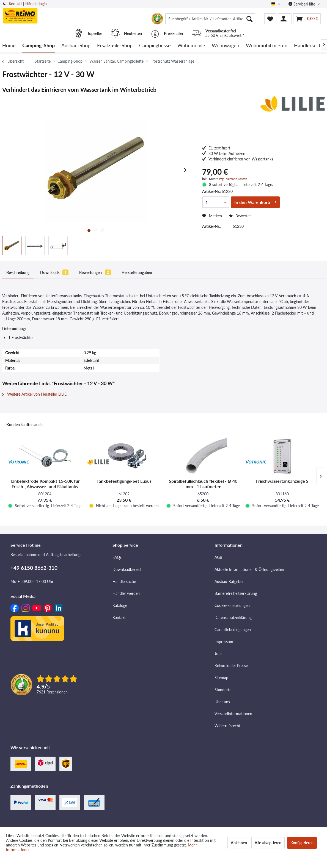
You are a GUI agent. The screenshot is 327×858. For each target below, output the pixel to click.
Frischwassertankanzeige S (282, 481)
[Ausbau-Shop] (75, 45)
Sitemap (221, 677)
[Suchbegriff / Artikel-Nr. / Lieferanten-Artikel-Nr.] (210, 18)
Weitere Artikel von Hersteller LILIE (34, 394)
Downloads (54, 272)
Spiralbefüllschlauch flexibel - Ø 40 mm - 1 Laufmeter (203, 483)
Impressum (224, 641)
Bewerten (240, 215)
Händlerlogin (36, 3)
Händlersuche (124, 581)
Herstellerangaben (137, 272)
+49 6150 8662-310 (33, 568)
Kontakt (15, 3)
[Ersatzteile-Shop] (115, 45)
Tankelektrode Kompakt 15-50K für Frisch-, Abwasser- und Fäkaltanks (45, 483)
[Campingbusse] (155, 45)
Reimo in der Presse (231, 665)
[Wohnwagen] (225, 45)
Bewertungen (95, 272)
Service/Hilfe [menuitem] (302, 4)
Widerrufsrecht (227, 725)
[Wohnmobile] (191, 45)
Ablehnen (239, 842)
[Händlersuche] (309, 45)
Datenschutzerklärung (233, 617)
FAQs (117, 557)
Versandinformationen (233, 713)
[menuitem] (210, 18)
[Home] (9, 45)
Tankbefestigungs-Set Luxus (124, 481)
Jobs (218, 653)
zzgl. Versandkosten (233, 179)
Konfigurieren (302, 842)
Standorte (223, 689)
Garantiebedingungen (233, 629)
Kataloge (119, 605)
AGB (218, 557)
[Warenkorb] (307, 18)
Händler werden (126, 593)
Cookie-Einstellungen (232, 605)
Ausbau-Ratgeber (229, 581)
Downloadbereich (127, 569)
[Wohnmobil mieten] (266, 45)
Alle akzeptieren (268, 842)
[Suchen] (249, 18)
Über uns (222, 701)
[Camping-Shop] (38, 45)
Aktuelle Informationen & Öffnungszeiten (249, 569)
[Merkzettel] (270, 18)
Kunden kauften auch (24, 424)
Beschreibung (17, 272)
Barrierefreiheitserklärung (236, 593)
